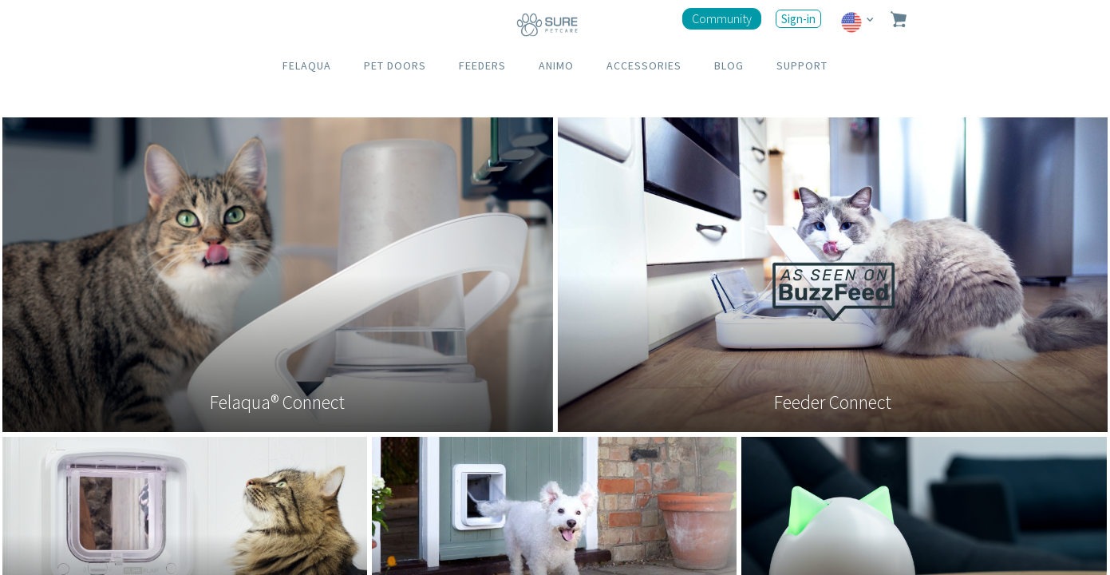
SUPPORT (802, 65)
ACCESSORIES (643, 65)
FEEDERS (482, 65)
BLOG (729, 65)
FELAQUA (306, 65)
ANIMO (556, 65)
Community (722, 18)
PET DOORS (395, 65)
